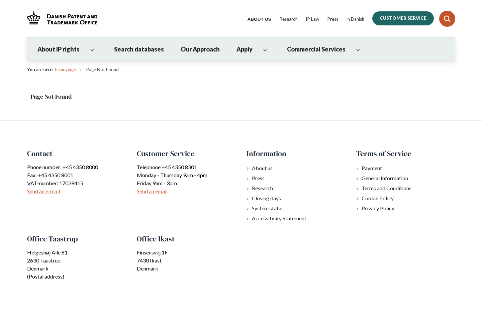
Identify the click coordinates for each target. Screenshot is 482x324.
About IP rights (58, 49)
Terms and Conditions (386, 188)
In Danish (355, 19)
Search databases (139, 49)
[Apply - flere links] (264, 49)
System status (268, 208)
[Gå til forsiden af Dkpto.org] (62, 18)
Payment (372, 168)
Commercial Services (316, 49)
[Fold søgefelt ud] (447, 19)
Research (262, 188)
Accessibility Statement (279, 218)
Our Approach (200, 49)
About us (262, 168)
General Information (385, 178)
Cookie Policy (378, 198)
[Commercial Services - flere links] (357, 49)
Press (258, 178)
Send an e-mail (43, 191)
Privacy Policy (378, 208)
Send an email (152, 191)
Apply (244, 49)
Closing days (266, 198)
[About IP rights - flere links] (91, 49)
